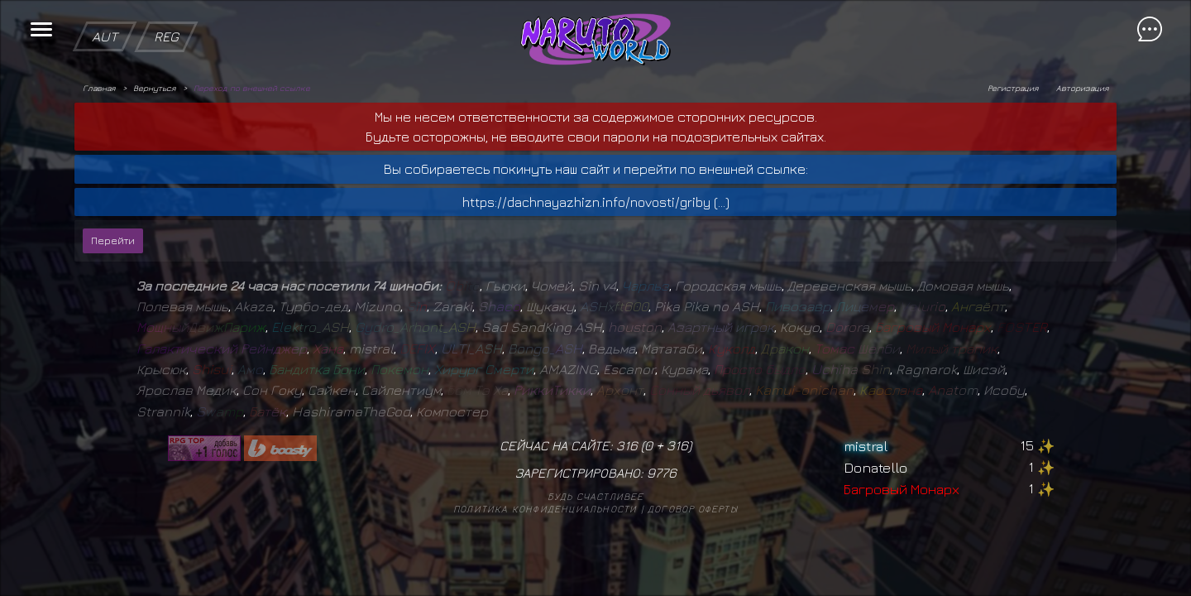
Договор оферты (693, 508)
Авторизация (1082, 88)
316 (677, 445)
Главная (99, 88)
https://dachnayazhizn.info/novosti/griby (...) (595, 202)
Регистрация (1013, 88)
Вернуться (154, 88)
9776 (662, 472)
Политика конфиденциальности (545, 508)
